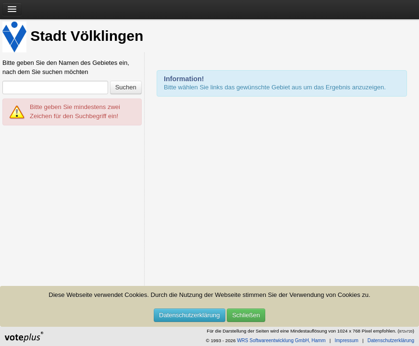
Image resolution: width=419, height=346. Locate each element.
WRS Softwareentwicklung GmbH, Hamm (281, 340)
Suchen (125, 87)
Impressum (346, 340)
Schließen (246, 315)
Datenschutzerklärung (189, 315)
